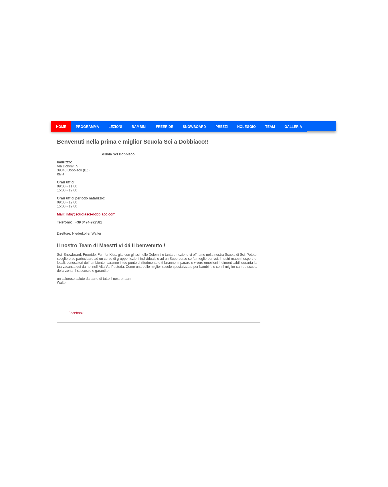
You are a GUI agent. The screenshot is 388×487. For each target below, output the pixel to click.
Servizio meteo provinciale (290, 280)
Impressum (265, 478)
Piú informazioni (357, 482)
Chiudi (380, 482)
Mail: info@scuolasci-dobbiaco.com (86, 214)
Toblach (190, 478)
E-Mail (206, 478)
